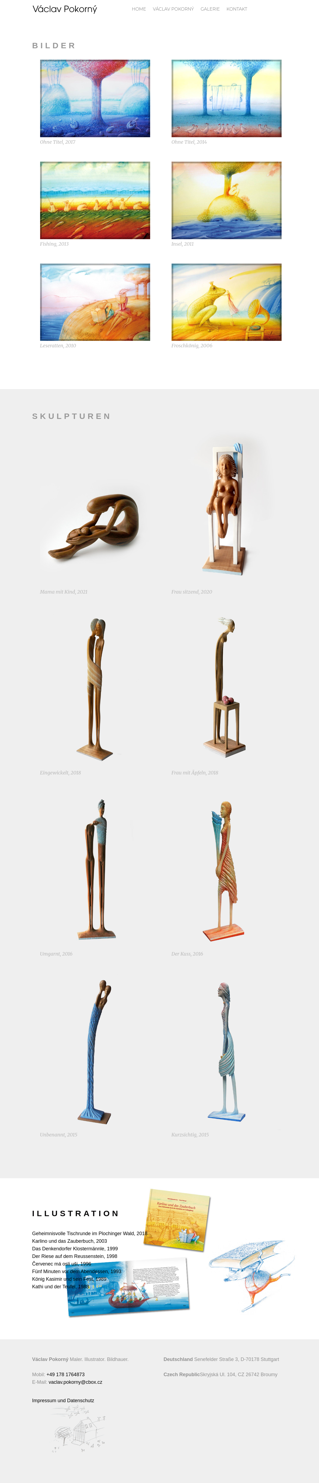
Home (139, 9)
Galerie (210, 9)
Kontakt (237, 9)
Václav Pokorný (173, 9)
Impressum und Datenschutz (63, 1400)
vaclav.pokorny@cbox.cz (75, 1382)
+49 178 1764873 (66, 1374)
